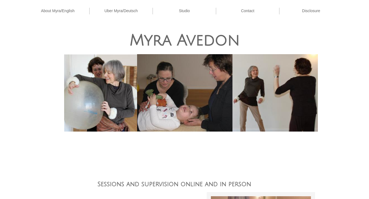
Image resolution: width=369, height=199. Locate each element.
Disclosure (311, 11)
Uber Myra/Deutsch (121, 11)
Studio (184, 11)
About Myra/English (57, 11)
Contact (247, 11)
